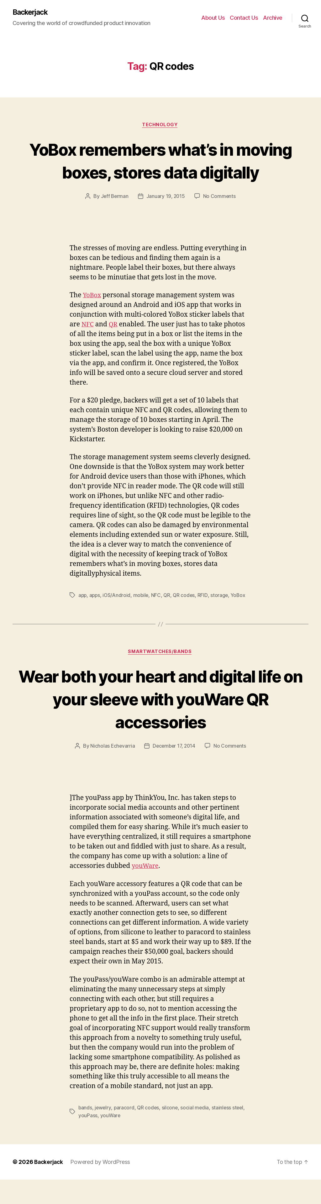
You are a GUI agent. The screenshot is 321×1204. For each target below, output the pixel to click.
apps (95, 619)
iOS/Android (118, 619)
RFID (206, 619)
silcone (171, 1132)
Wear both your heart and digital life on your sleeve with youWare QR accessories (160, 723)
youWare (146, 890)
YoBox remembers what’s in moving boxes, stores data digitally (161, 172)
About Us (213, 18)
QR (114, 348)
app (82, 619)
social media (196, 1132)
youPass (87, 1140)
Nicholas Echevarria (111, 770)
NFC (88, 348)
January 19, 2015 (166, 220)
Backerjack (32, 12)
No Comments (220, 220)
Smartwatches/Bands (160, 676)
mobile (143, 619)
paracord (124, 1132)
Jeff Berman (114, 220)
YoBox (92, 319)
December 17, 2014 (174, 770)
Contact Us (244, 18)
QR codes (187, 619)
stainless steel (229, 1132)
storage (222, 619)
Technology (160, 125)
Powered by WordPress (102, 1186)
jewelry (103, 1132)
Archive (272, 18)
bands (85, 1132)
